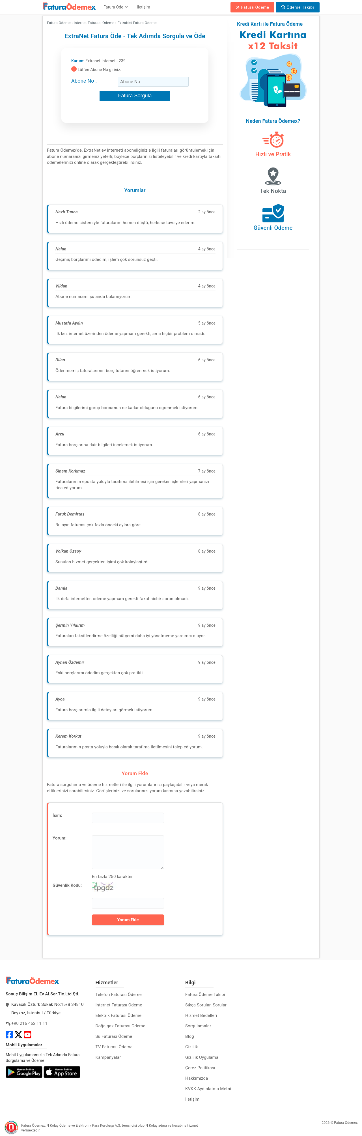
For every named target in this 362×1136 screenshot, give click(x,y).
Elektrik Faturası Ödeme (119, 1015)
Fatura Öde (116, 7)
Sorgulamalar (198, 1025)
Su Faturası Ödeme (114, 1036)
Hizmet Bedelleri (201, 1015)
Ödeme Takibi (297, 7)
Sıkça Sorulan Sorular (206, 1005)
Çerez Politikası (200, 1067)
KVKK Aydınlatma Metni (208, 1088)
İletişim (143, 7)
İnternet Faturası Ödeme (119, 1005)
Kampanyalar (108, 1057)
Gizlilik (191, 1046)
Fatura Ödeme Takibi (205, 994)
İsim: (57, 815)
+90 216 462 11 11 (29, 1023)
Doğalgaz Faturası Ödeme (120, 1025)
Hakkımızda (196, 1078)
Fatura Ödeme (252, 7)
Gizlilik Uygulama (201, 1057)
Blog (189, 1036)
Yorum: (59, 838)
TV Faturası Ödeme (114, 1046)
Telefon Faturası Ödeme (119, 994)
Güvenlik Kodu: (67, 885)
